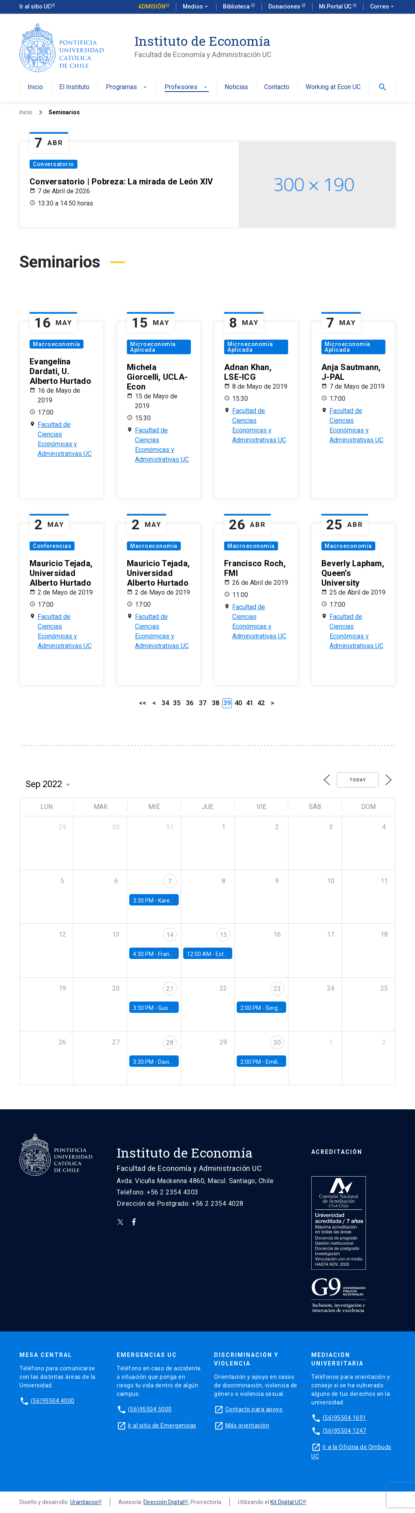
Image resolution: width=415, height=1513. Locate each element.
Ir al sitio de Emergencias (162, 1425)
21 (169, 989)
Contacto (276, 87)
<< (142, 703)
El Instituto (74, 87)
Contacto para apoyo (254, 1409)
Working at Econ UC (333, 87)
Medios (196, 7)
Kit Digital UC (286, 1502)
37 (202, 703)
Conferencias (52, 546)
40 (238, 703)
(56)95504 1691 (344, 1418)
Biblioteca (237, 6)
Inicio (35, 87)
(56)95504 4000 (53, 1400)
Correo (383, 7)
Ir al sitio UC (35, 6)
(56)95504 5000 (150, 1409)
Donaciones (285, 6)
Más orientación (247, 1425)
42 (261, 703)
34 (165, 703)
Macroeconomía (56, 344)
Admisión (151, 6)
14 (169, 935)
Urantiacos (84, 1502)
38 (215, 703)
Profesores (187, 87)
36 (189, 703)
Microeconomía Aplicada (153, 347)
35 (176, 703)
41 (249, 703)
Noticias (236, 87)
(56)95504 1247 (344, 1431)
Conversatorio (53, 164)
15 (223, 935)
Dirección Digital (163, 1502)
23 (277, 989)
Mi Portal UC (336, 6)
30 (277, 1042)
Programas (127, 87)
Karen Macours (177, 900)
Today (357, 780)
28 (169, 1042)
